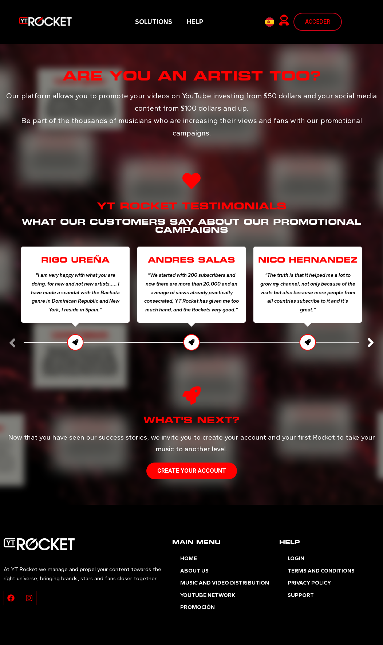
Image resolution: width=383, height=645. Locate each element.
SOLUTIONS (153, 22)
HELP (195, 22)
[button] (370, 342)
